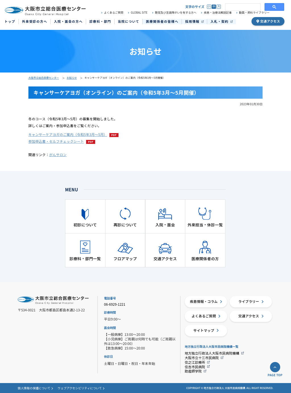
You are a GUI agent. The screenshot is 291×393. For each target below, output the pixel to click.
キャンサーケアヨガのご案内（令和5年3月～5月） (67, 134)
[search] (242, 7)
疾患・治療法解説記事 (218, 12)
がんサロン (57, 154)
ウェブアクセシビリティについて (80, 388)
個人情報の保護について (34, 388)
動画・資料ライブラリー (254, 12)
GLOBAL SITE (139, 12)
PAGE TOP (275, 375)
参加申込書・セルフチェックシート (56, 141)
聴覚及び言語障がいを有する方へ (175, 12)
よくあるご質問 (113, 12)
